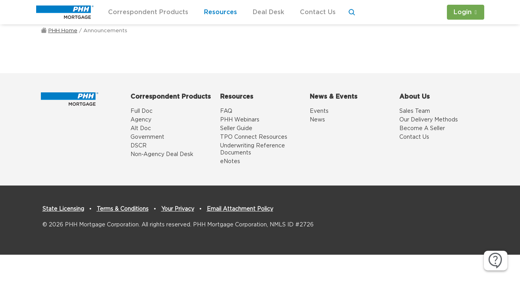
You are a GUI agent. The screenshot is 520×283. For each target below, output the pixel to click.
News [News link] (317, 120)
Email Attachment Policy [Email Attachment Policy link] (240, 209)
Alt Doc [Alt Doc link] (140, 128)
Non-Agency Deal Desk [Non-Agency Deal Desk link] (161, 154)
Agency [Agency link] (140, 120)
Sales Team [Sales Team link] (414, 111)
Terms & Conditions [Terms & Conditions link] (123, 209)
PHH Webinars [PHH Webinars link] (239, 120)
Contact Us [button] (318, 12)
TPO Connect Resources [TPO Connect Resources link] (253, 137)
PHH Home (62, 30)
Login (463, 12)
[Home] (70, 98)
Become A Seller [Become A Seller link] (422, 128)
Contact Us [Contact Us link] (414, 137)
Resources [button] (220, 12)
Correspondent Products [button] (148, 12)
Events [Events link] (319, 111)
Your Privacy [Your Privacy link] (177, 209)
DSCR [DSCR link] (138, 146)
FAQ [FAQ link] (226, 111)
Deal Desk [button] (268, 12)
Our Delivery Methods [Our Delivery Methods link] (428, 120)
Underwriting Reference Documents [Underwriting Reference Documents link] (252, 149)
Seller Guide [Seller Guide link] (236, 128)
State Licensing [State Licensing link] (63, 209)
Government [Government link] (147, 137)
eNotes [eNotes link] (230, 161)
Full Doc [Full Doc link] (141, 111)
